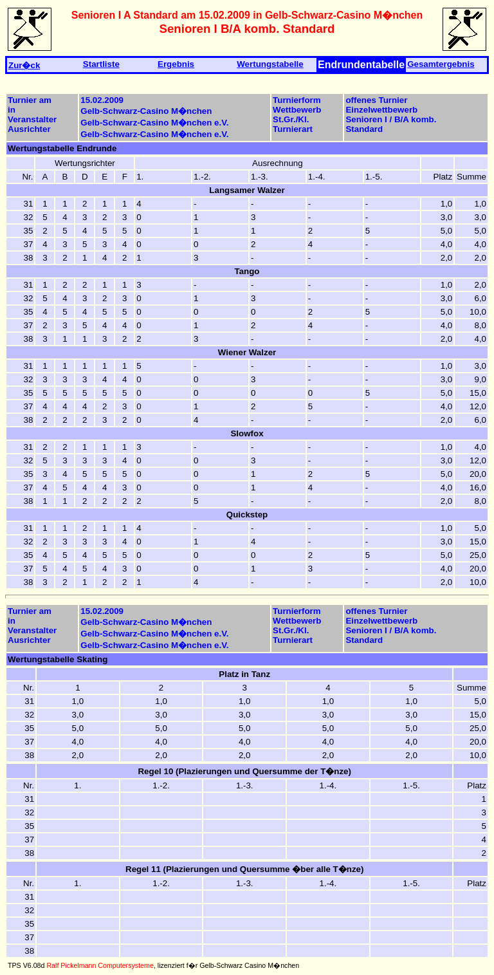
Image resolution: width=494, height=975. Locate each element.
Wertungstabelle (270, 64)
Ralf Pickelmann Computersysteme (99, 965)
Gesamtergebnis (440, 64)
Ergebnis (176, 64)
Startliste (101, 64)
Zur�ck (24, 65)
